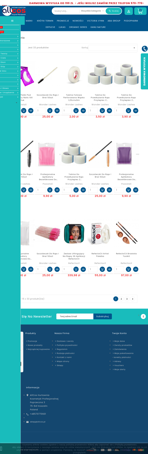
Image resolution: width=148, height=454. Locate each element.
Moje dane (119, 341)
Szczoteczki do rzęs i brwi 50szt (48, 96)
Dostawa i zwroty (65, 341)
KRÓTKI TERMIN (45, 20)
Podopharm (131, 20)
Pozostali (21, 104)
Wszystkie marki (23, 20)
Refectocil (74, 263)
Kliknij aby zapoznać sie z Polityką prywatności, (112, 444)
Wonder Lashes (47, 104)
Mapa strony (63, 361)
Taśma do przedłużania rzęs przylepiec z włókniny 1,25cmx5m (126, 98)
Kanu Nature (98, 27)
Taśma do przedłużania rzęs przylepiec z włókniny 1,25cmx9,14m (100, 98)
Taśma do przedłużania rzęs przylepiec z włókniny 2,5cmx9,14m (74, 177)
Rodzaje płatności (66, 353)
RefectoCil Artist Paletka (100, 255)
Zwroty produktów (123, 345)
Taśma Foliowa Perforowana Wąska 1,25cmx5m (74, 98)
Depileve (50, 27)
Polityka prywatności (67, 345)
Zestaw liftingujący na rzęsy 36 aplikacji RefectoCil (74, 256)
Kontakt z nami (64, 357)
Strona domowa (9, 438)
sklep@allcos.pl (38, 422)
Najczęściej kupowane (39, 349)
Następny (132, 299)
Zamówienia (120, 349)
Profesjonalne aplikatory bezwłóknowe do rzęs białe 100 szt (21, 256)
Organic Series (78, 27)
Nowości (78, 20)
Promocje (63, 20)
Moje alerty (120, 369)
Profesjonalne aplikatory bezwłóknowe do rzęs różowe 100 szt (47, 177)
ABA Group (114, 20)
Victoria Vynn (95, 20)
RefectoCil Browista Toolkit (126, 255)
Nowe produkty (35, 345)
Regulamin (62, 349)
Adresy (117, 361)
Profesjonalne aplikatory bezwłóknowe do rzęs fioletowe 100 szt (126, 177)
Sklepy (60, 365)
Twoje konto (119, 333)
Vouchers (119, 365)
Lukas (62, 27)
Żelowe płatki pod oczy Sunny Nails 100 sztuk (22, 98)
